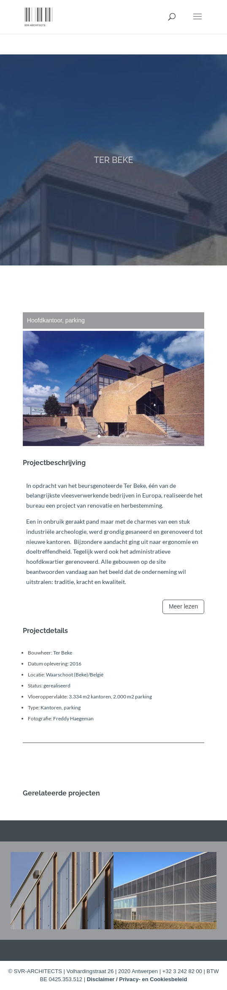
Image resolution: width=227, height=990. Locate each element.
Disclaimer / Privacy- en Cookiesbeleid (137, 979)
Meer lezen (183, 606)
